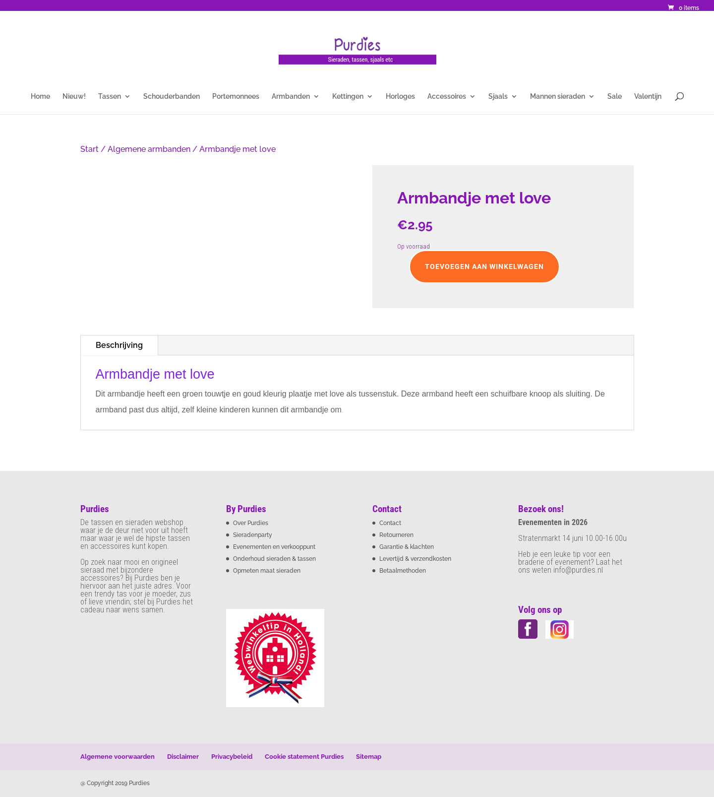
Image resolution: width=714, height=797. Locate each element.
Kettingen (347, 96)
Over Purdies (250, 523)
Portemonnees (235, 96)
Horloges (400, 96)
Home (40, 96)
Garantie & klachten (406, 546)
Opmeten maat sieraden (266, 570)
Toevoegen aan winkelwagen (484, 266)
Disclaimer (183, 756)
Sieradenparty (252, 534)
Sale (614, 96)
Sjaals (498, 96)
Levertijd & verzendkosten (415, 558)
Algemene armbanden (149, 149)
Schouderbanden (171, 96)
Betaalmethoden (402, 570)
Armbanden (291, 96)
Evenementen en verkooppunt (274, 546)
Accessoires (446, 96)
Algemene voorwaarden (117, 756)
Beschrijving (119, 345)
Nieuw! (74, 96)
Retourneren (396, 534)
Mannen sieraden (557, 96)
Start (89, 149)
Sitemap (368, 756)
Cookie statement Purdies (304, 756)
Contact (390, 523)
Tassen (109, 96)
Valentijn (647, 96)
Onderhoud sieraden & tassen (274, 558)
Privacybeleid (231, 756)
